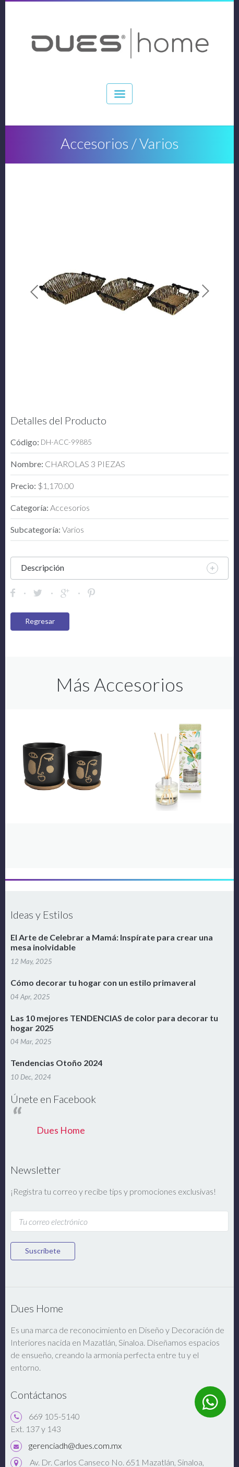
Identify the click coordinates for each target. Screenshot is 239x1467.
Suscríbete (43, 1250)
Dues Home (61, 1130)
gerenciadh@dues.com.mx (75, 1445)
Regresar (40, 621)
